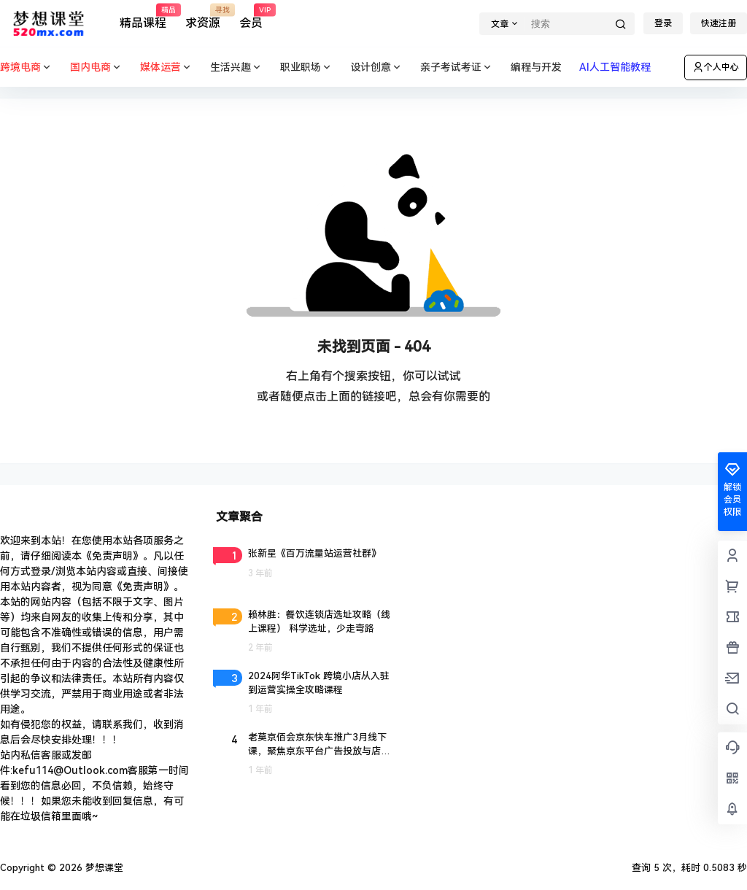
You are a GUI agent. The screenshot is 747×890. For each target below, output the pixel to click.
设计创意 (376, 67)
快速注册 (718, 23)
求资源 (202, 17)
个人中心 (715, 67)
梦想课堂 (102, 867)
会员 (251, 17)
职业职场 (306, 67)
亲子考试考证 (456, 67)
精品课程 (143, 17)
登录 (663, 23)
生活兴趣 (236, 67)
